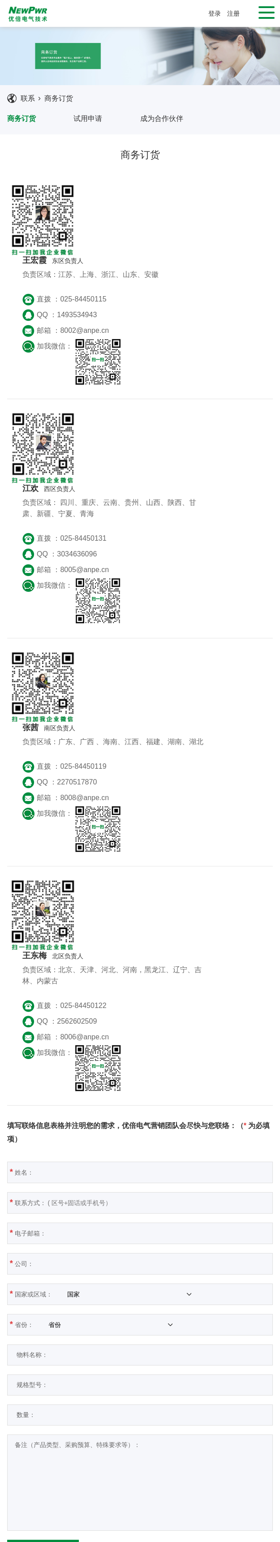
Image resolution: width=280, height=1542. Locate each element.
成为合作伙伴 (161, 118)
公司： (111, 976)
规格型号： (118, 1098)
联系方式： (117, 915)
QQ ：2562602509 (127, 735)
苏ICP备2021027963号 (220, 1533)
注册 (233, 13)
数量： (112, 1128)
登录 (214, 13)
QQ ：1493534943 (127, 243)
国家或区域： (104, 1007)
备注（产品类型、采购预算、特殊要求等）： (134, 1195)
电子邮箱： (117, 946)
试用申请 (87, 118)
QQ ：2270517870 (127, 567)
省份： (95, 1037)
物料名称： (118, 1068)
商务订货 (58, 98)
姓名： (111, 885)
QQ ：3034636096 (127, 411)
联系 (28, 98)
